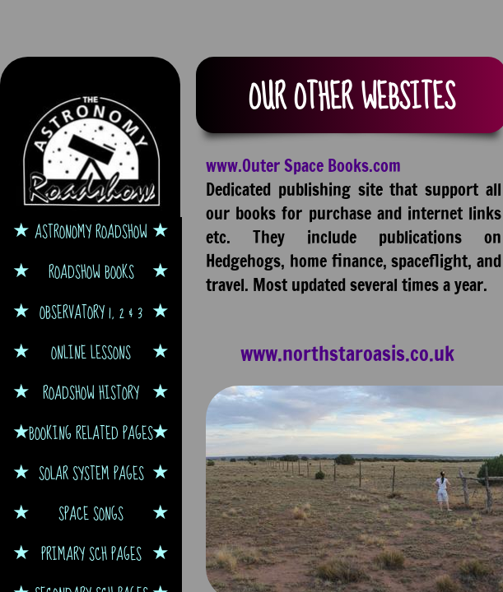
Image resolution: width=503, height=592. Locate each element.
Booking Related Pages (91, 432)
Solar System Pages (91, 473)
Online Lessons (91, 352)
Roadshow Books (91, 271)
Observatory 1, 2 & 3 (91, 312)
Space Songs (90, 513)
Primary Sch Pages (91, 553)
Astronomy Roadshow (91, 231)
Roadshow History (91, 392)
